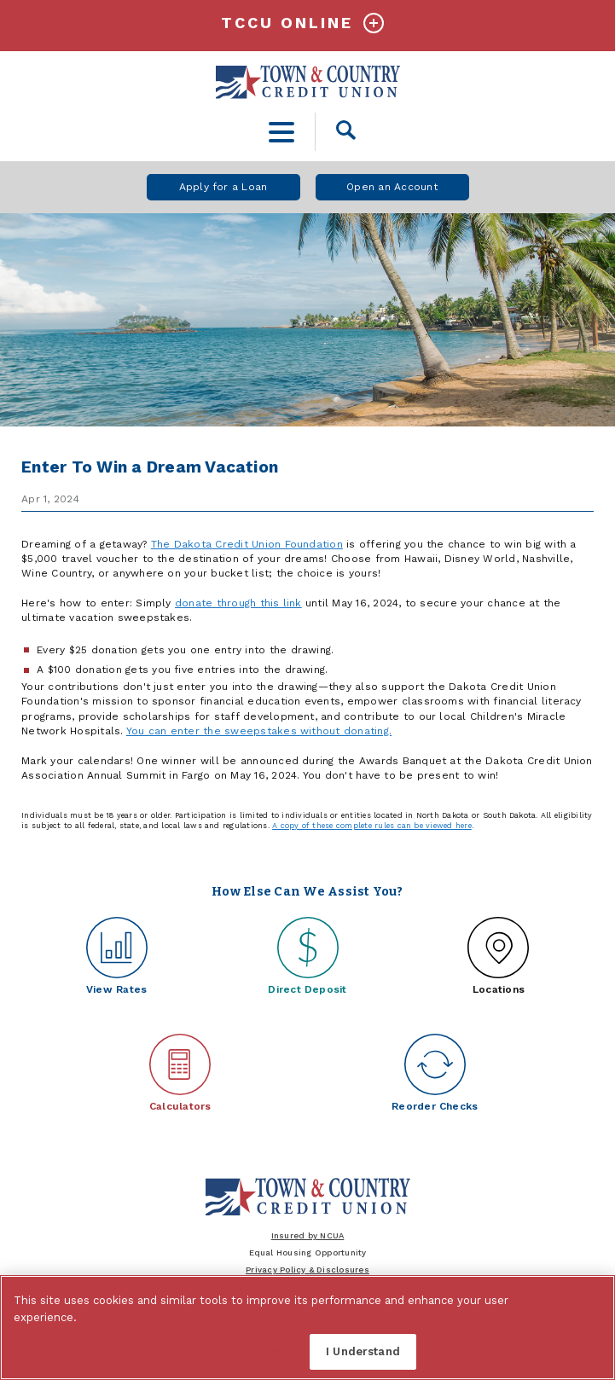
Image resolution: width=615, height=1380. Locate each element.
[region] (307, 1327)
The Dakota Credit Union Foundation (247, 544)
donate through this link (238, 603)
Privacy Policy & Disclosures (307, 1269)
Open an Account (392, 187)
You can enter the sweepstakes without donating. (259, 731)
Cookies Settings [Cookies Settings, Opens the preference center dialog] (241, 1351)
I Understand (363, 1351)
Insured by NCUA (308, 1235)
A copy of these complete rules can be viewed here (372, 825)
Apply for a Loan (223, 187)
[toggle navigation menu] (282, 132)
